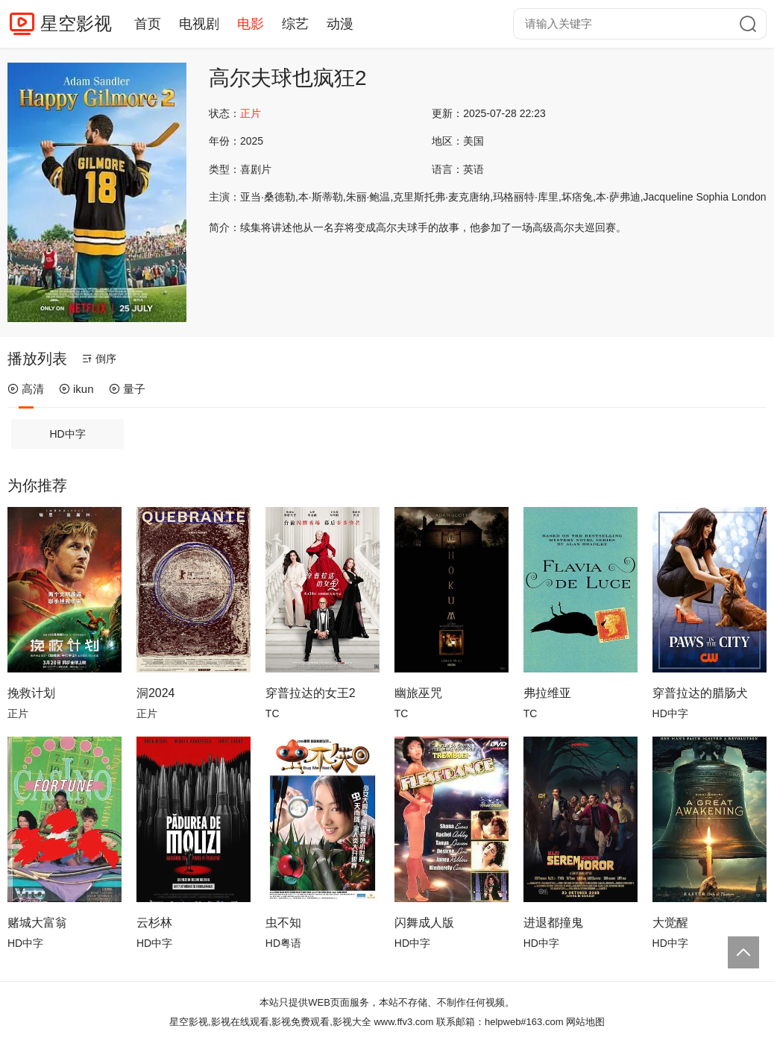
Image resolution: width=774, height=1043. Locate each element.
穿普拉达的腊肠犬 (700, 693)
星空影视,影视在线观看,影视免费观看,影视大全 (270, 1021)
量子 (127, 388)
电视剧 (199, 23)
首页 (147, 23)
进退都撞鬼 (553, 922)
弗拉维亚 (547, 693)
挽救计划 (31, 693)
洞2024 (155, 693)
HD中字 (68, 434)
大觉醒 (670, 922)
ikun (76, 388)
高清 (25, 388)
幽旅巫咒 (418, 693)
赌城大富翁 (37, 922)
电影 (250, 23)
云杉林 (154, 922)
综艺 (295, 23)
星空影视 (76, 23)
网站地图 (585, 1021)
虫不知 (283, 922)
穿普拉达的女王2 (310, 693)
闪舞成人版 (424, 922)
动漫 (340, 23)
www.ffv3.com (403, 1021)
